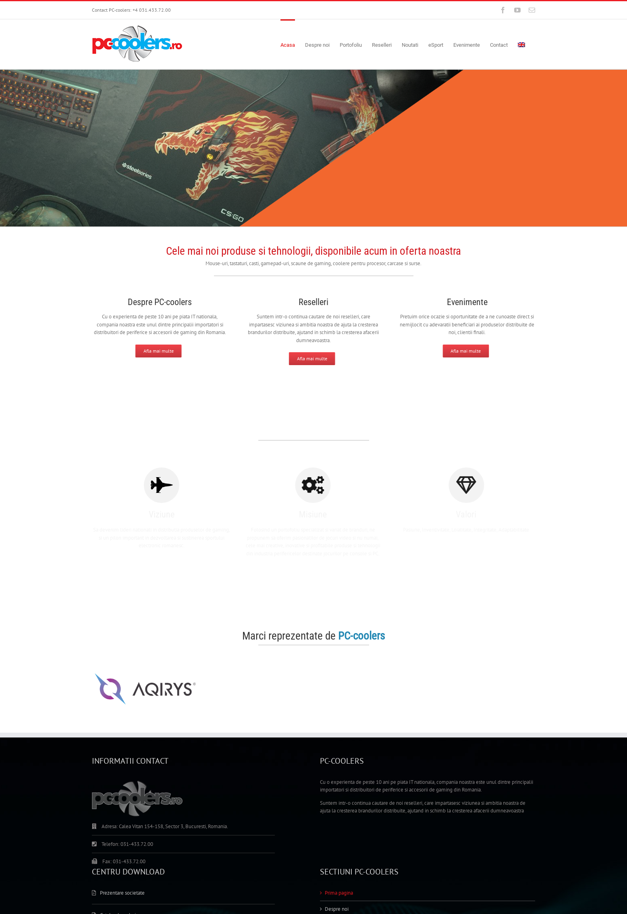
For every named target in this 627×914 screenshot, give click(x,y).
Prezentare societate (122, 892)
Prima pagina (339, 892)
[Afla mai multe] (154, 351)
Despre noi (337, 909)
